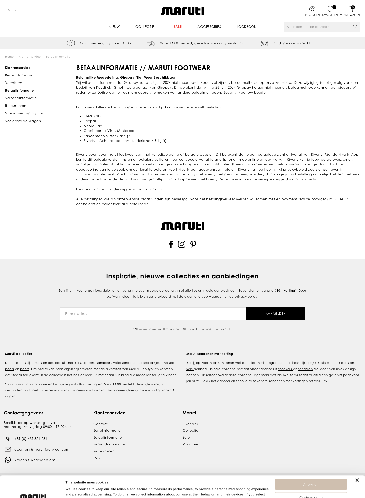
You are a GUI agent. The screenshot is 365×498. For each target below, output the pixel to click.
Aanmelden (276, 314)
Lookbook (247, 27)
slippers (89, 362)
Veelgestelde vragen (23, 121)
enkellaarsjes (149, 362)
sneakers (74, 362)
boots (24, 369)
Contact (100, 424)
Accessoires (209, 27)
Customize (311, 477)
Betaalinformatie (19, 90)
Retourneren (15, 106)
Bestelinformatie (19, 75)
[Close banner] (357, 460)
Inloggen (312, 14)
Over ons (190, 424)
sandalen (104, 362)
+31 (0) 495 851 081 (30, 438)
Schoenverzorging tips (24, 113)
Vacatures (13, 83)
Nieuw (114, 27)
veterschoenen (125, 362)
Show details (75, 491)
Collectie (144, 27)
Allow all (310, 464)
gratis (73, 384)
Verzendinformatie (21, 98)
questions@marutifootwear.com (41, 449)
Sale (178, 27)
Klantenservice (17, 67)
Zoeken (355, 27)
